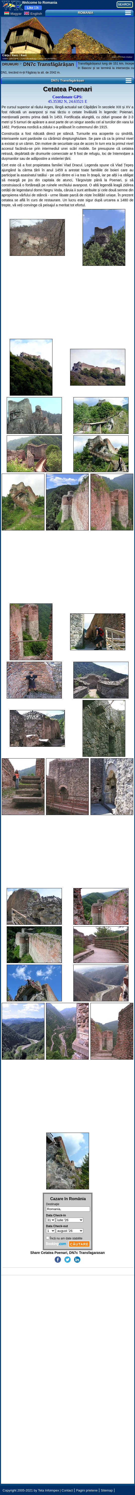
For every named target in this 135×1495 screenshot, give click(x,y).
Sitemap (107, 1490)
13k (33, 8)
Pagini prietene (87, 1490)
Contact (67, 1490)
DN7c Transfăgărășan (48, 64)
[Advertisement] (68, 302)
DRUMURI (10, 64)
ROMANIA (104, 13)
